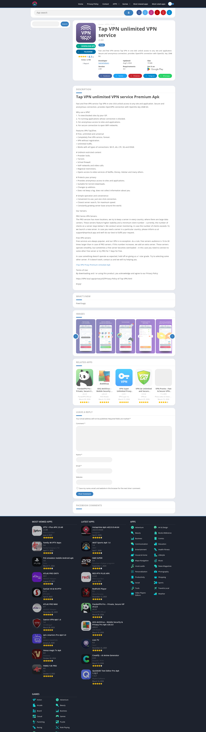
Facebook (105, 76)
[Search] (83, 13)
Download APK (85, 46)
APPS (115, 4)
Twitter (119, 76)
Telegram (150, 76)
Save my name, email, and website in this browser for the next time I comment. (110, 488)
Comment (80, 423)
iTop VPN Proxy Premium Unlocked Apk (93, 265)
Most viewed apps (140, 4)
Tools (113, 24)
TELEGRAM (84, 52)
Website (79, 477)
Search (65, 24)
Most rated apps (158, 4)
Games (125, 4)
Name (79, 454)
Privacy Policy (92, 4)
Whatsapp (165, 76)
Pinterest (135, 76)
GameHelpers (103, 63)
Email (79, 466)
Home (80, 4)
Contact (105, 4)
